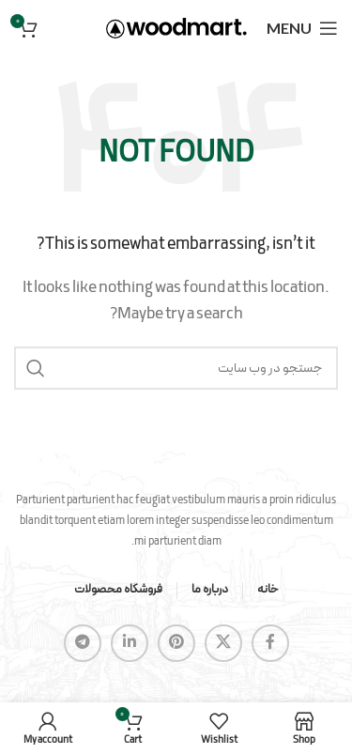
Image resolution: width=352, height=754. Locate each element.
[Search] (176, 368)
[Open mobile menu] (302, 28)
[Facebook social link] (270, 643)
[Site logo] (176, 27)
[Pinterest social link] (176, 643)
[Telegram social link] (82, 643)
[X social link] (223, 643)
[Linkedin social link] (129, 643)
